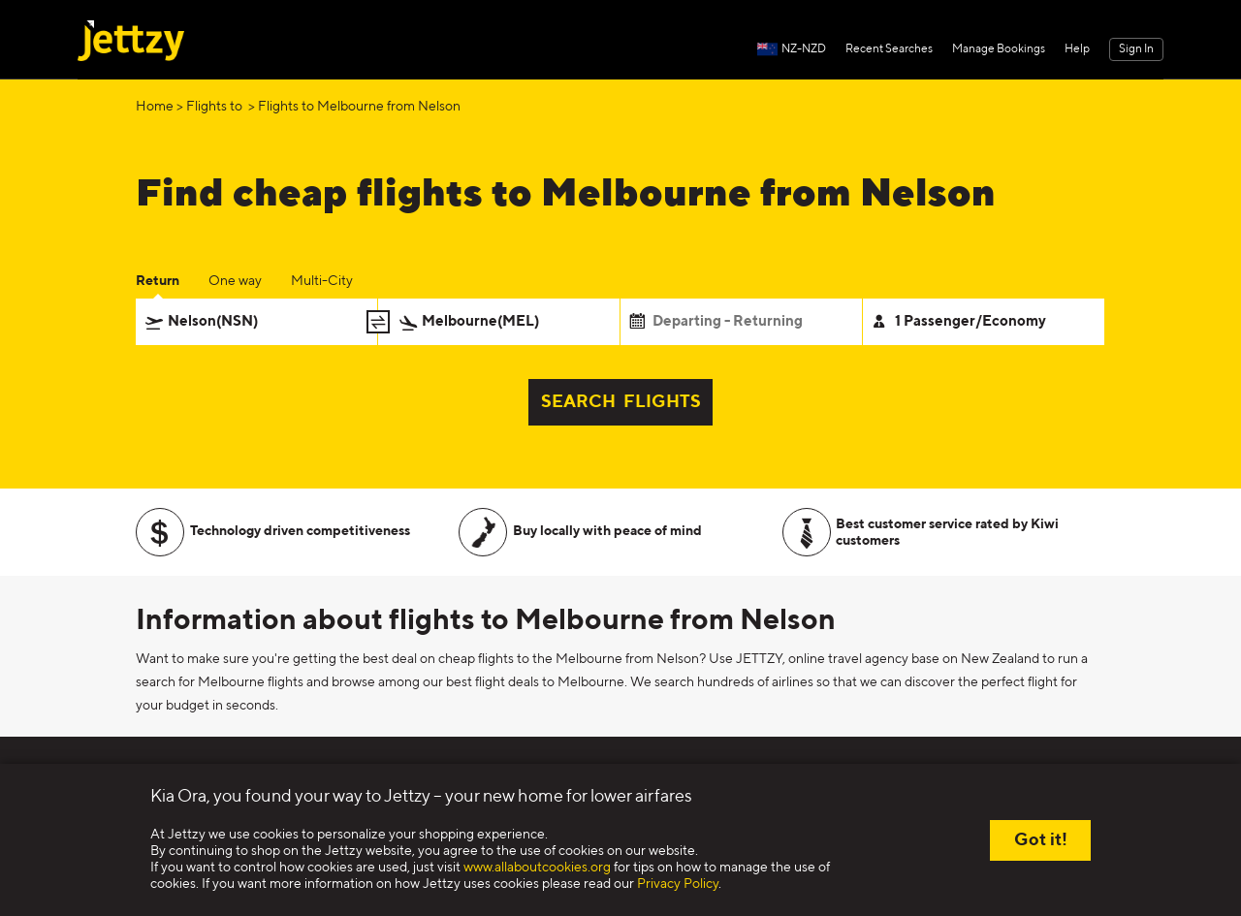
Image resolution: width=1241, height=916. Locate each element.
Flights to (215, 106)
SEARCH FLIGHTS (621, 402)
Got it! (1040, 840)
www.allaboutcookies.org (537, 867)
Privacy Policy (677, 884)
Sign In (1136, 49)
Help (1077, 49)
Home (155, 106)
